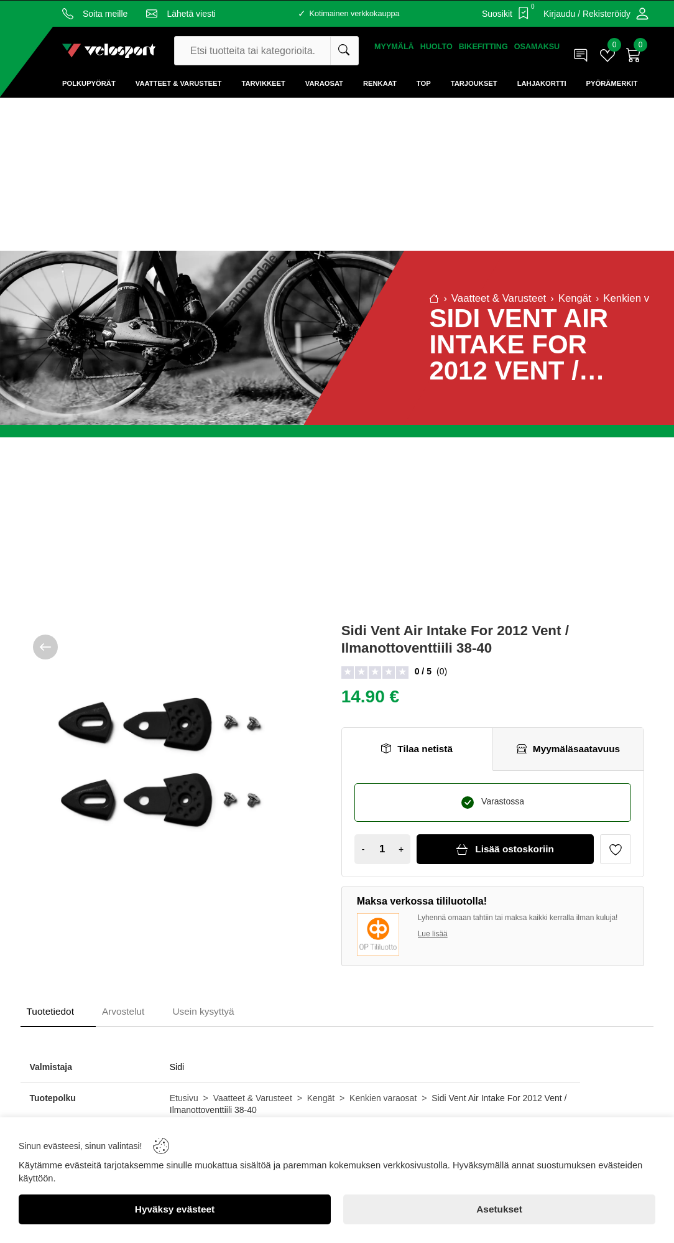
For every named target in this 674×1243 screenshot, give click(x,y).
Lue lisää (433, 933)
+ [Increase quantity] (401, 849)
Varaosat (324, 83)
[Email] (181, 13)
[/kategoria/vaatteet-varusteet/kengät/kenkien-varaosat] (45, 647)
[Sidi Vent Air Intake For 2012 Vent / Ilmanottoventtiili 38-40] (159, 761)
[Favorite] (615, 849)
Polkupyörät (89, 83)
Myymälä (394, 46)
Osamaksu (537, 46)
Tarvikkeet (263, 83)
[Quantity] (382, 849)
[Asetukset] (499, 1209)
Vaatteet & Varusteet (179, 83)
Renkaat (380, 83)
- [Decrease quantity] (363, 849)
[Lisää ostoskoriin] (505, 849)
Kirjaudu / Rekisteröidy (586, 14)
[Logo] (108, 51)
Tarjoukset (474, 83)
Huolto (436, 46)
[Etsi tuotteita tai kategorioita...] (344, 51)
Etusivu (184, 1098)
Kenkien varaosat (383, 1098)
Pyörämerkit (612, 83)
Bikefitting (483, 46)
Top (424, 83)
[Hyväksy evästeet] (175, 1209)
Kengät (321, 1098)
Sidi (177, 1067)
